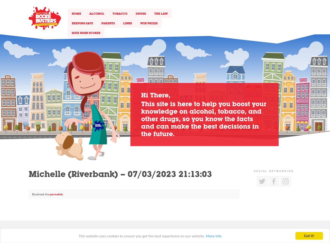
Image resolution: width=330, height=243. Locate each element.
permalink (56, 194)
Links (127, 23)
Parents (108, 23)
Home (76, 13)
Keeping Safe (82, 23)
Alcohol (96, 13)
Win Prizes (149, 23)
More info (214, 237)
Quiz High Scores (86, 33)
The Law (161, 13)
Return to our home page (45, 18)
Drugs (141, 13)
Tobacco (120, 13)
